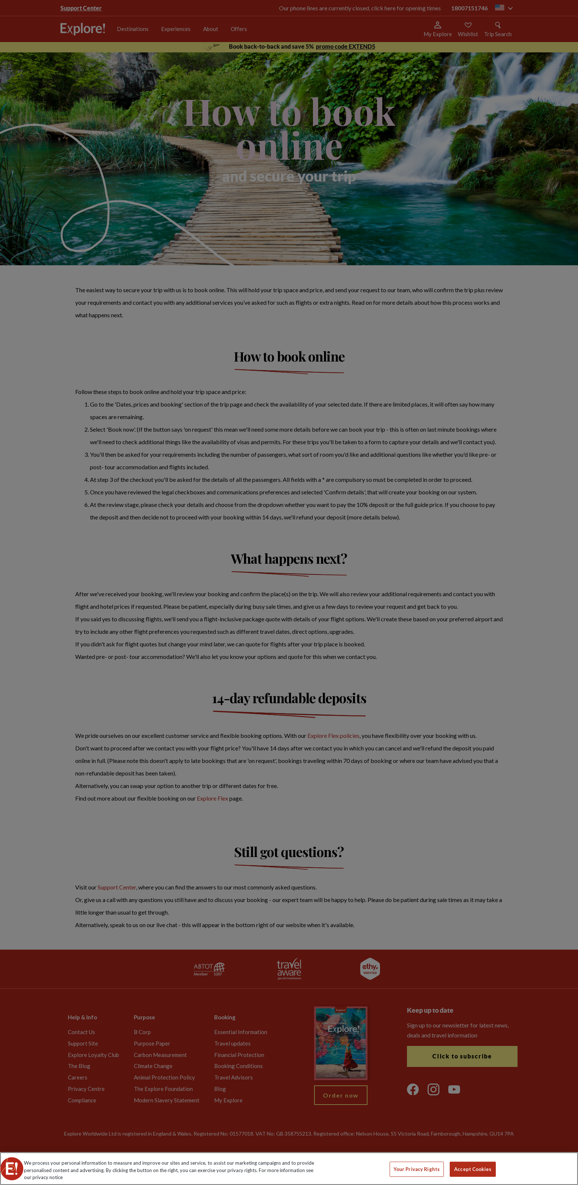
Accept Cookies (472, 1169)
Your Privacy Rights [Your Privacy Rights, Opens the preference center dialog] (417, 1169)
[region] (289, 1168)
